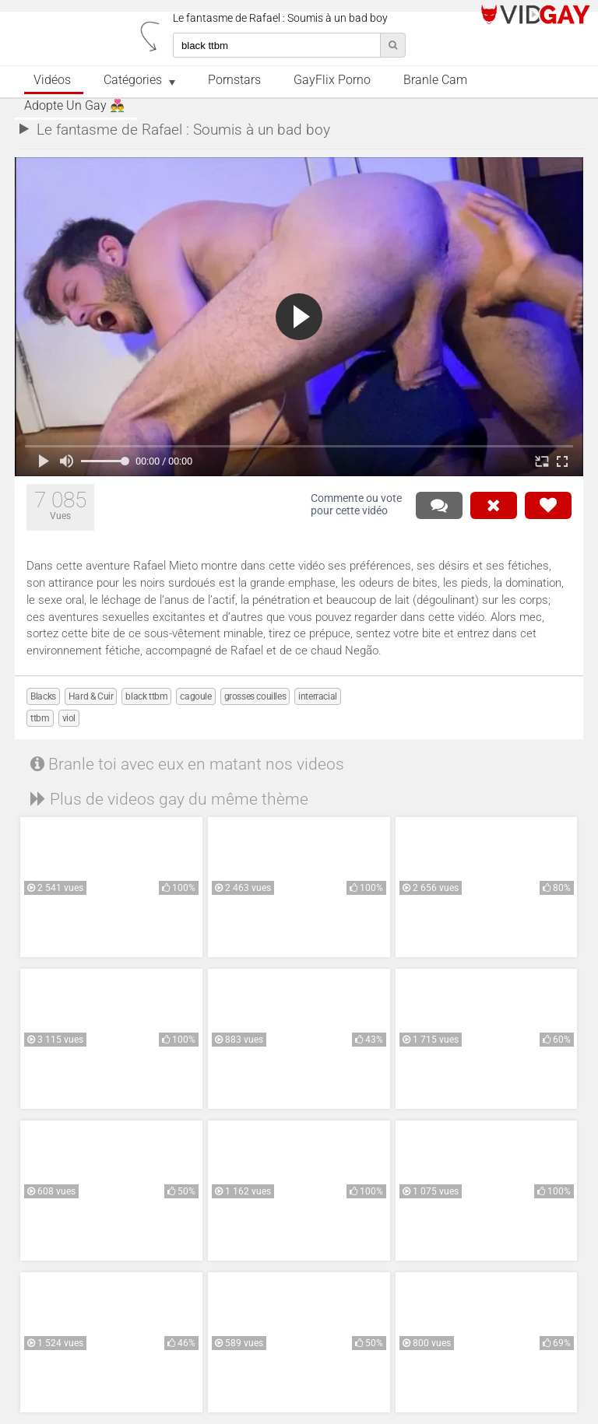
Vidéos (52, 80)
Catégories (133, 80)
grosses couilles (255, 696)
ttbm (39, 718)
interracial (317, 696)
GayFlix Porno (332, 80)
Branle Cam (435, 80)
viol (69, 718)
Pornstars (234, 80)
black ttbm (146, 696)
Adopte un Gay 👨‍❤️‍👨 (74, 106)
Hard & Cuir (91, 696)
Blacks (43, 696)
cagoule (195, 696)
